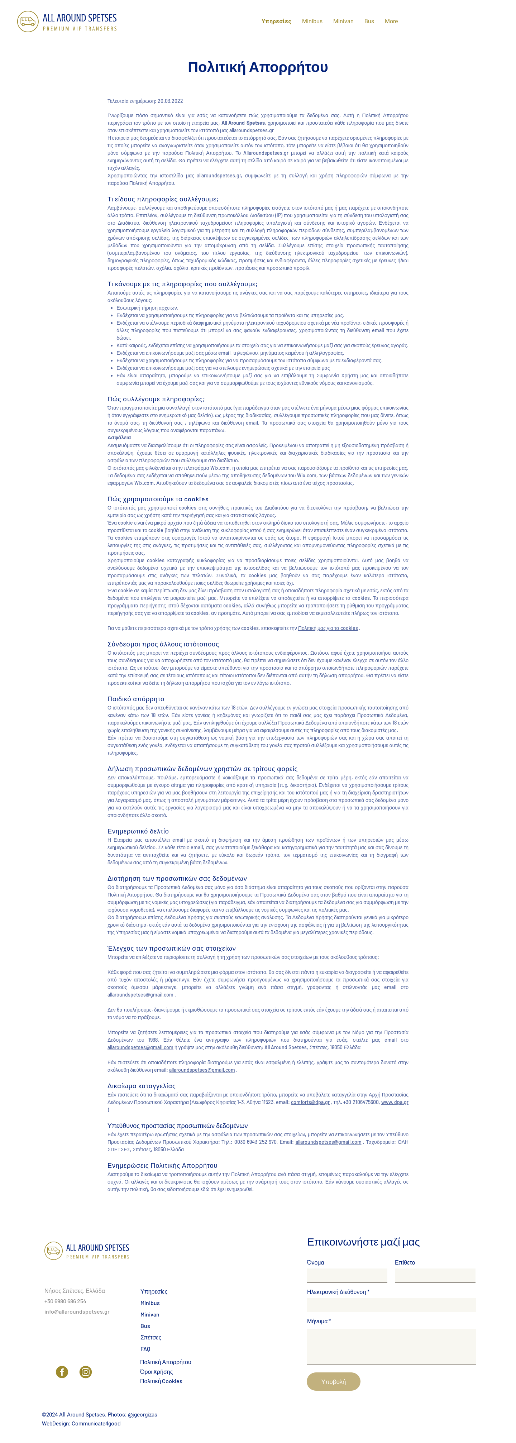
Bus (145, 1325)
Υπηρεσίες (153, 1291)
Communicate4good (96, 1423)
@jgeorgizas (142, 1414)
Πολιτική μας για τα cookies (328, 628)
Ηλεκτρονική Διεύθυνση (336, 1292)
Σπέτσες (150, 1337)
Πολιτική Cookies (161, 1380)
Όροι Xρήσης (156, 1371)
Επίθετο (405, 1262)
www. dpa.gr (394, 1102)
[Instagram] (85, 1372)
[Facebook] (62, 1372)
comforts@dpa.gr (310, 1102)
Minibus (150, 1302)
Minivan (149, 1314)
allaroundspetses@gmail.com (140, 995)
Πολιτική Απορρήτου (165, 1361)
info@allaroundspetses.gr (77, 1311)
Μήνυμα (317, 1321)
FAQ (145, 1348)
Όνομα (315, 1262)
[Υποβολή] (333, 1381)
